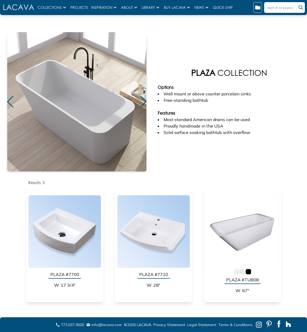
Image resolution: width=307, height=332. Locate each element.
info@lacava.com (104, 324)
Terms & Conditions (235, 324)
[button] (143, 102)
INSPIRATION (104, 7)
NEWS (202, 7)
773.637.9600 (70, 324)
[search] (300, 7)
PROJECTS (79, 7)
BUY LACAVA (177, 7)
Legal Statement (201, 324)
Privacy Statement (169, 324)
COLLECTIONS (52, 7)
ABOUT (129, 7)
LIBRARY (151, 7)
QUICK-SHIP (223, 7)
